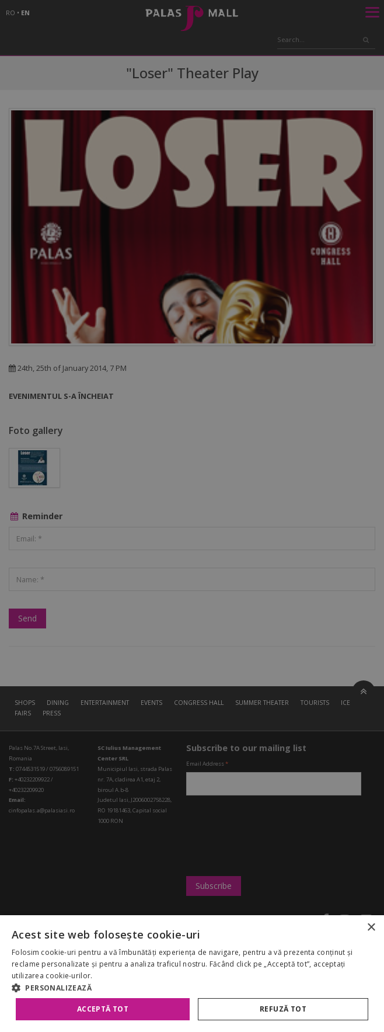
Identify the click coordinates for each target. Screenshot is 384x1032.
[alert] (192, 516)
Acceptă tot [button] (102, 1009)
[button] (192, 987)
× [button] (370, 927)
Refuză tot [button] (283, 1009)
